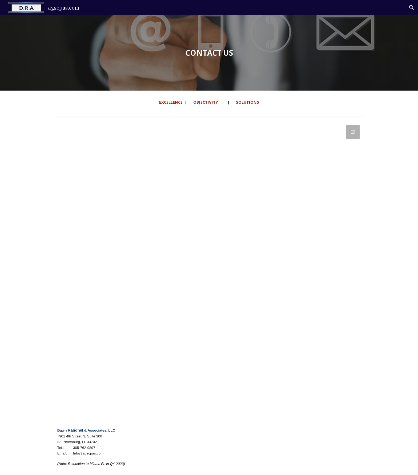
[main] (209, 53)
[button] (411, 7)
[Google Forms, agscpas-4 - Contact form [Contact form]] (209, 268)
